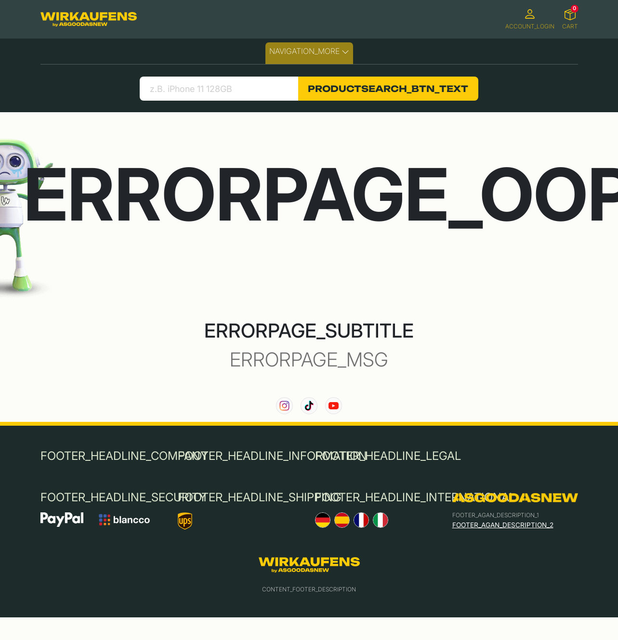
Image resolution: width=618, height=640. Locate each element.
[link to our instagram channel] (284, 405)
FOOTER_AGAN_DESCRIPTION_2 (502, 525)
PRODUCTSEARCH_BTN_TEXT (388, 88)
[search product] (219, 89)
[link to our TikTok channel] (309, 405)
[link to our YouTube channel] (333, 405)
